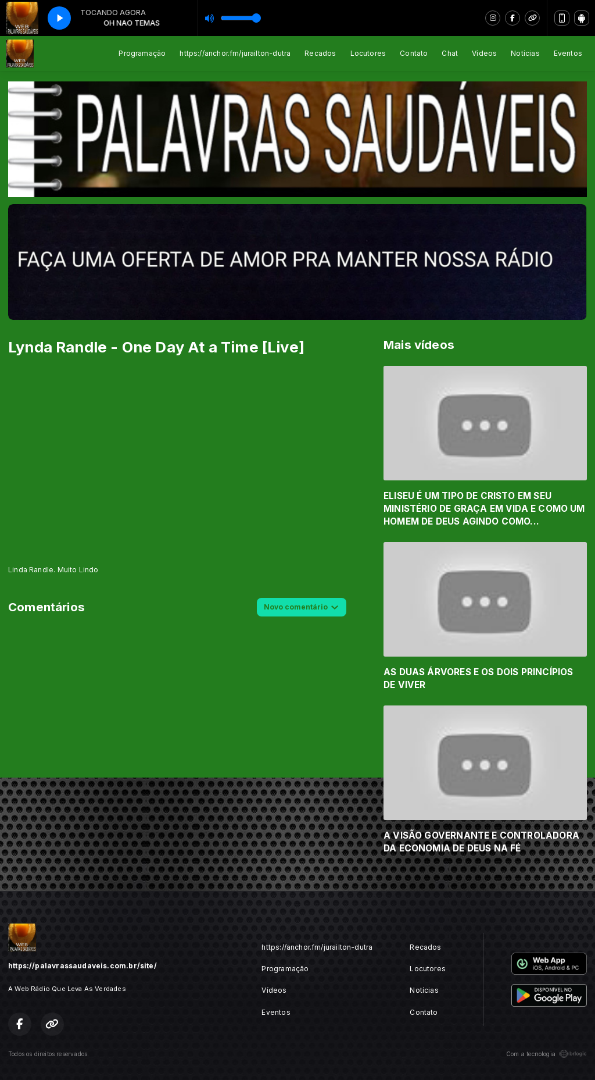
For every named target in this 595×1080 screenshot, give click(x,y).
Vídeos (484, 53)
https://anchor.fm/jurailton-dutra (235, 53)
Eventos (568, 53)
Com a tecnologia (546, 1054)
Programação (142, 53)
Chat (450, 53)
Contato (414, 53)
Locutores (368, 53)
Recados (320, 53)
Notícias (525, 53)
